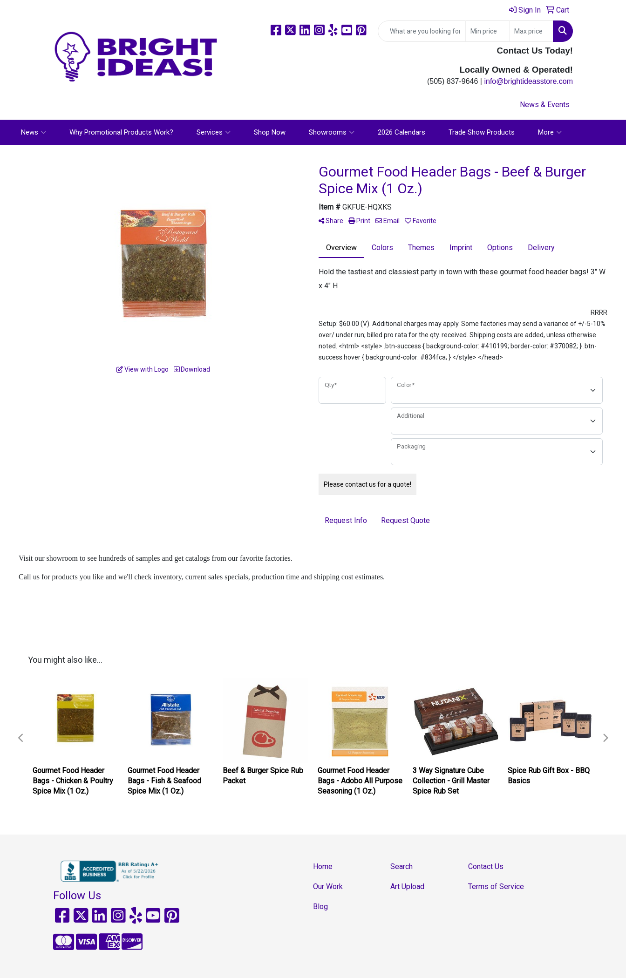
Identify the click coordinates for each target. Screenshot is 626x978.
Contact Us (486, 866)
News (33, 132)
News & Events (545, 104)
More (550, 132)
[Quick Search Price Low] (487, 31)
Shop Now (270, 132)
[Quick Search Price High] (531, 31)
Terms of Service (496, 886)
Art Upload (407, 886)
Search (401, 866)
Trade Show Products (482, 132)
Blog (320, 906)
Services (214, 132)
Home (323, 866)
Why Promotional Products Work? (121, 132)
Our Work (328, 886)
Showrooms (331, 132)
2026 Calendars (401, 132)
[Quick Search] (422, 31)
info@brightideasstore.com (528, 81)
